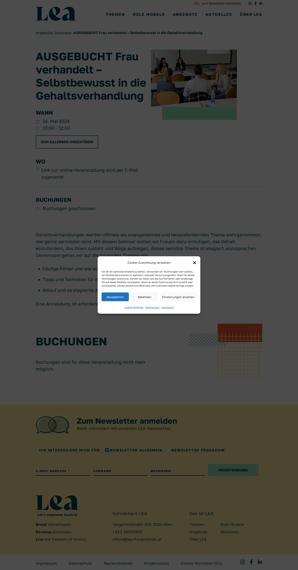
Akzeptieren (115, 297)
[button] (194, 263)
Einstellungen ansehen (178, 297)
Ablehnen (144, 297)
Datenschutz (152, 307)
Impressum (167, 307)
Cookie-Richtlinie (133, 307)
